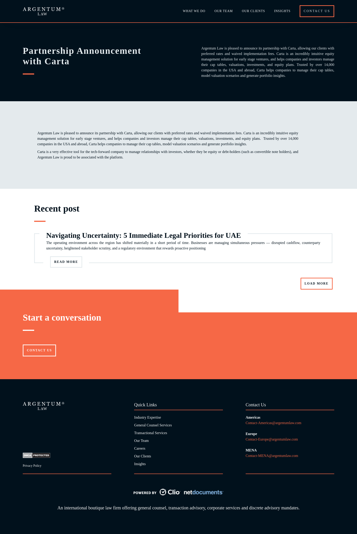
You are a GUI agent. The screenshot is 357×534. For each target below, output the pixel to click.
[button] (223, 11)
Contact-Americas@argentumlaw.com (273, 423)
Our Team (141, 441)
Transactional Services (150, 433)
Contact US (39, 350)
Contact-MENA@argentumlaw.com (272, 456)
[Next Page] (317, 284)
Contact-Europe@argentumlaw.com (272, 439)
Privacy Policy (32, 465)
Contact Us (317, 11)
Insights (282, 11)
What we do (194, 11)
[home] (43, 11)
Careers (139, 448)
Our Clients (253, 11)
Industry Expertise (147, 417)
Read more (66, 262)
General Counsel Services (153, 425)
